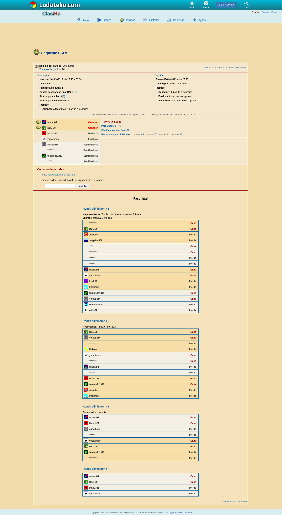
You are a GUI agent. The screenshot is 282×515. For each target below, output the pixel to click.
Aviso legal (169, 513)
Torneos (130, 20)
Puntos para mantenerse (52, 100)
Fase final (159, 75)
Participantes (108, 126)
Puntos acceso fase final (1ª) (55, 92)
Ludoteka (52, 5)
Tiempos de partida (50, 69)
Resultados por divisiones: (116, 134)
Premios (44, 104)
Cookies (178, 513)
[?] (75, 92)
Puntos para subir (49, 96)
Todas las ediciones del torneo (225, 67)
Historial (154, 20)
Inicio (85, 20)
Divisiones (45, 83)
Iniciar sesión (226, 5)
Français (275, 12)
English (265, 12)
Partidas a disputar (49, 88)
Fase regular (43, 75)
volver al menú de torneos (235, 501)
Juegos (107, 20)
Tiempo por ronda (165, 83)
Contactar (188, 513)
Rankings (178, 20)
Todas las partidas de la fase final (58, 174)
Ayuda (202, 20)
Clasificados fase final (113, 130)
